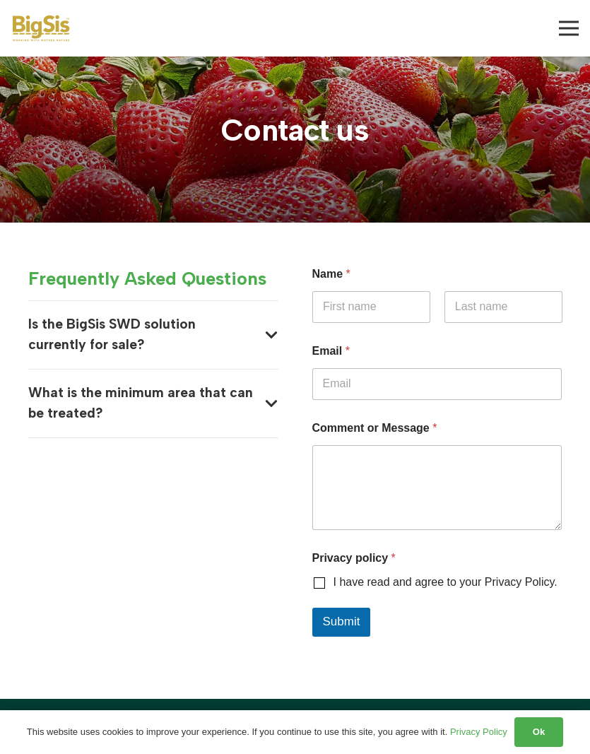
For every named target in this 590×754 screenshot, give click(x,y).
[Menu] (569, 28)
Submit (341, 621)
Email (331, 351)
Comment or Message (374, 428)
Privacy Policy (478, 731)
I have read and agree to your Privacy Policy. (445, 582)
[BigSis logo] (41, 28)
